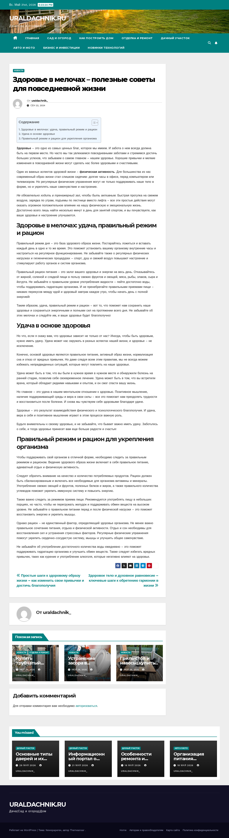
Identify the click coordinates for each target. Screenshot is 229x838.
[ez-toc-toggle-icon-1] (93, 123)
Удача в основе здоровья (38, 134)
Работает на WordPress (23, 830)
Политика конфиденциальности (200, 830)
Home (123, 830)
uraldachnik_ (39, 100)
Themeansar (77, 830)
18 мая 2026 (133, 765)
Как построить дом (96, 38)
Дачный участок (175, 38)
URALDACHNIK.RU (37, 18)
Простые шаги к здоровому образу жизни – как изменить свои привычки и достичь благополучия (50, 580)
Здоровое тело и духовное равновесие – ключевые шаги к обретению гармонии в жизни (123, 580)
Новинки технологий (106, 47)
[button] (209, 43)
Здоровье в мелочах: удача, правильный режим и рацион (59, 129)
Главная (32, 38)
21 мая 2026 (80, 765)
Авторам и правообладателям (146, 830)
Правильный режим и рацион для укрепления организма (59, 138)
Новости (18, 71)
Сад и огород (59, 38)
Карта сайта (173, 830)
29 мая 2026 (28, 765)
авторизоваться (86, 706)
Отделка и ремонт (137, 38)
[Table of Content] (95, 123)
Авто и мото (24, 47)
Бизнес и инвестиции (61, 47)
